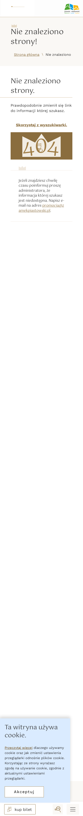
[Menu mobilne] (73, 809)
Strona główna (26, 54)
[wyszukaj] (58, 809)
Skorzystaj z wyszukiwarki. (41, 125)
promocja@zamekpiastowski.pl (41, 208)
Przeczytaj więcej (19, 748)
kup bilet (19, 809)
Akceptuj (24, 791)
